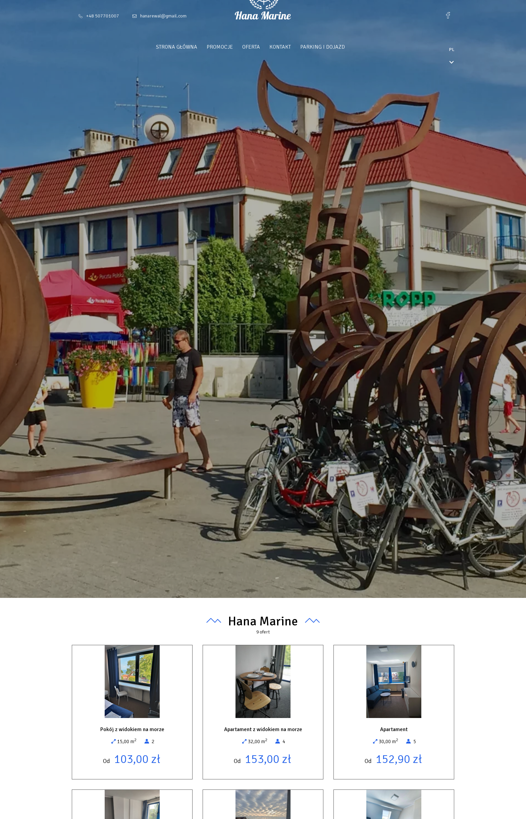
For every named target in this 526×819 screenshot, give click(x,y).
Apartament (394, 729)
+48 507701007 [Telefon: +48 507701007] (102, 16)
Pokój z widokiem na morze (132, 729)
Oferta (264, 47)
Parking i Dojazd (335, 47)
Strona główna (189, 47)
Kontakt (293, 47)
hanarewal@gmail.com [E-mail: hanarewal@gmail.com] (163, 16)
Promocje (232, 47)
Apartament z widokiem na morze (263, 729)
